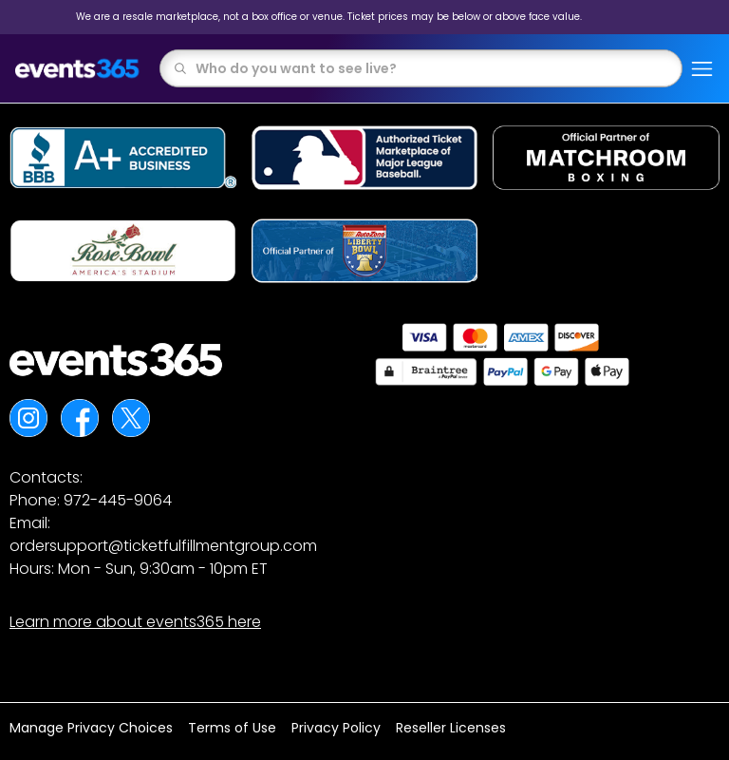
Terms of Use (232, 727)
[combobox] (432, 68)
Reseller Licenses (451, 727)
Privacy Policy (336, 727)
